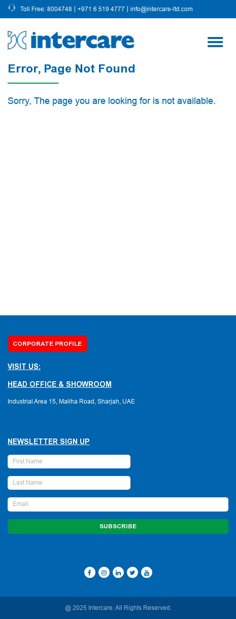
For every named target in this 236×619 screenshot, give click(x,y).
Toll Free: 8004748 (47, 9)
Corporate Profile (47, 343)
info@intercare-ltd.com (162, 9)
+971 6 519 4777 (102, 9)
